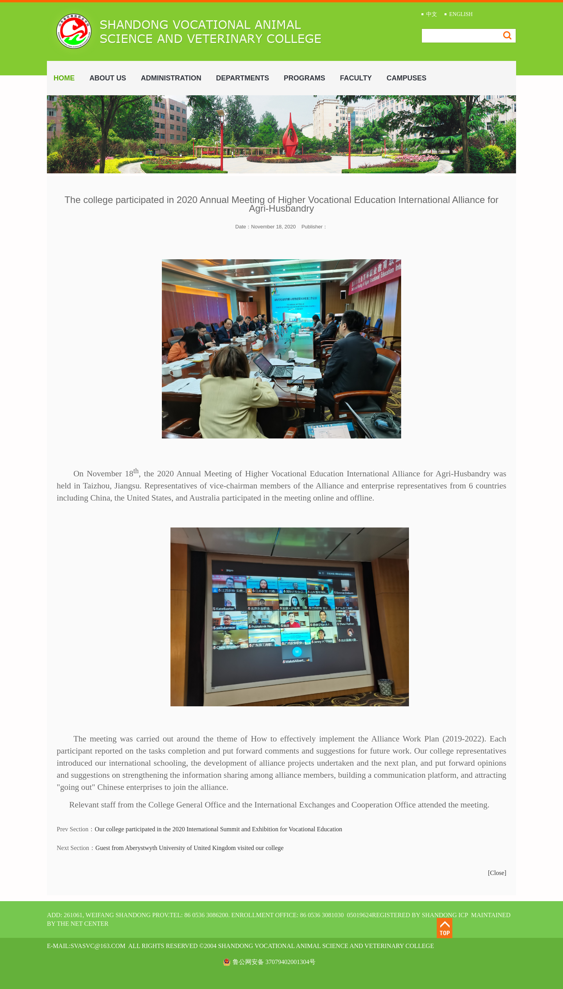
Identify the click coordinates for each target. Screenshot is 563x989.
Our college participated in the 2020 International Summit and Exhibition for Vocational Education (218, 829)
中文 (431, 14)
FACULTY (356, 78)
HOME (64, 78)
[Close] (497, 873)
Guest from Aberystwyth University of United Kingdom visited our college (189, 848)
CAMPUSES (407, 78)
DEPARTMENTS (242, 78)
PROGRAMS (304, 78)
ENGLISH (461, 14)
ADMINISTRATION (171, 78)
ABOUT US (108, 78)
